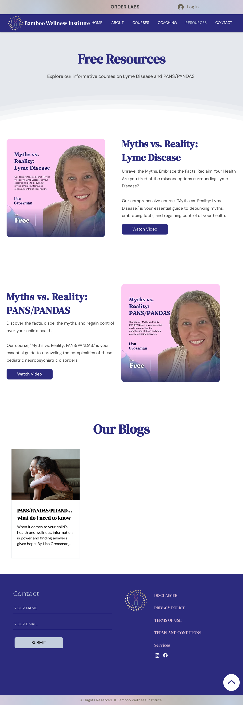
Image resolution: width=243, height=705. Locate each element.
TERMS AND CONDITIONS (177, 633)
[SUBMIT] (39, 642)
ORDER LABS (125, 7)
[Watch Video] (145, 229)
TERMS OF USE (167, 620)
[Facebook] (165, 655)
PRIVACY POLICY (169, 608)
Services (162, 645)
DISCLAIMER (165, 595)
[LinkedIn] (157, 655)
